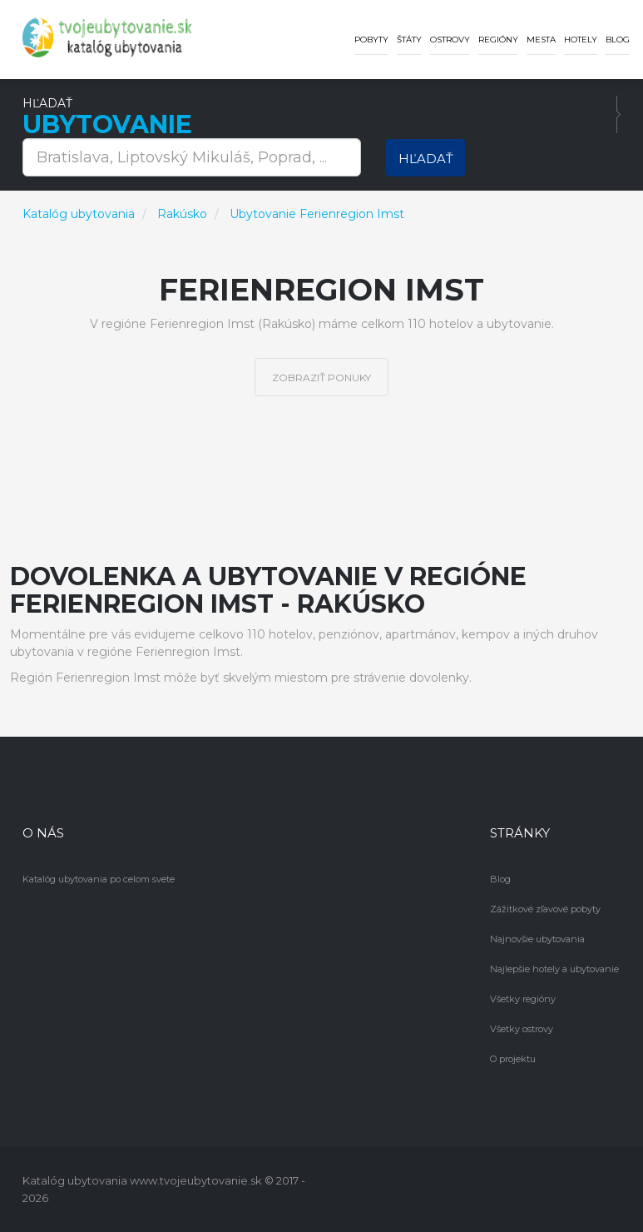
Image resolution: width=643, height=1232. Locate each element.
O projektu (513, 1059)
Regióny (498, 39)
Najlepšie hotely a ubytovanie (554, 969)
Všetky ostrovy (521, 1029)
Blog (618, 39)
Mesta (541, 39)
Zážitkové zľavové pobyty (545, 909)
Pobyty (371, 39)
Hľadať (425, 158)
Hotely (580, 39)
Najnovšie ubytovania (537, 939)
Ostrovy (450, 39)
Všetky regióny (523, 999)
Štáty (409, 39)
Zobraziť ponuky (321, 377)
